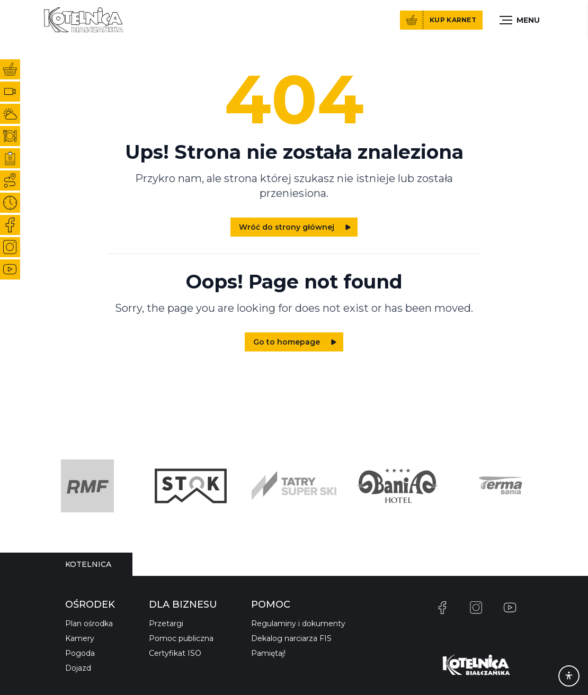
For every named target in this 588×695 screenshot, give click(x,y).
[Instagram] (476, 607)
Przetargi (166, 623)
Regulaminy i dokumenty (298, 623)
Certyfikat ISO (175, 653)
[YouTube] (510, 607)
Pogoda (80, 653)
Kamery (79, 638)
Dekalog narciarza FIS (291, 638)
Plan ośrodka (89, 623)
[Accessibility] (569, 676)
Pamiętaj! (268, 653)
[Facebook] (442, 607)
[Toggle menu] (519, 20)
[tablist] (88, 564)
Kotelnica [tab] (88, 564)
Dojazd (78, 668)
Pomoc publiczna (181, 638)
